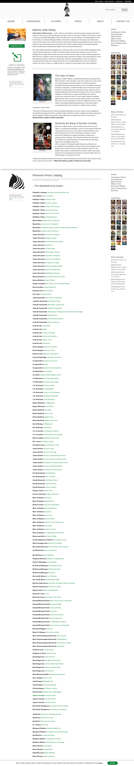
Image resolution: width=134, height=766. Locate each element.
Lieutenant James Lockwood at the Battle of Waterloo (59, 228)
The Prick (45, 725)
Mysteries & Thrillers (118, 41)
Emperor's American (50, 550)
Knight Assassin (51, 238)
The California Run (52, 632)
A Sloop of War (51, 199)
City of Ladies (50, 477)
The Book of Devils (46, 718)
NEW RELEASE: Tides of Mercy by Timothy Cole (118, 144)
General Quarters (50, 287)
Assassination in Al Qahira (54, 242)
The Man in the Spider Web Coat (58, 192)
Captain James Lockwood (49, 231)
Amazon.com (16, 46)
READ (16, 75)
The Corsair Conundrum (54, 298)
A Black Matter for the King (53, 434)
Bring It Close (49, 417)
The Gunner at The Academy (59, 706)
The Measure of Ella (52, 445)
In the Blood (49, 406)
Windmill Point (48, 681)
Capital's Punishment (55, 308)
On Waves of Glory (50, 688)
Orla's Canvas (61, 636)
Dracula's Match (50, 699)
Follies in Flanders (53, 494)
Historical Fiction (116, 34)
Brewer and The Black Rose (53, 466)
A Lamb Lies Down (48, 735)
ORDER (10, 85)
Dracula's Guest (50, 702)
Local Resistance (49, 399)
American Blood (48, 756)
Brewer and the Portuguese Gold (55, 459)
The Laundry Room (59, 540)
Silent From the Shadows (53, 368)
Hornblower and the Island (53, 470)
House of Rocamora (57, 615)
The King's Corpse (48, 441)
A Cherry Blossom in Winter (54, 664)
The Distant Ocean (52, 210)
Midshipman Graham (53, 273)
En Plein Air (60, 646)
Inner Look (48, 515)
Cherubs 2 (48, 498)
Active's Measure (54, 322)
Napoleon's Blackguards (55, 559)
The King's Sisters (52, 480)
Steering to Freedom (54, 357)
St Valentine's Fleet (55, 566)
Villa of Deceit (50, 657)
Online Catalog (99, 1)
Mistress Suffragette (51, 354)
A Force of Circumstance (51, 392)
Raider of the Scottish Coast (54, 522)
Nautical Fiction (116, 36)
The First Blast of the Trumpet (58, 547)
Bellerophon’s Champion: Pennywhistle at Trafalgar (65, 312)
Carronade (48, 526)
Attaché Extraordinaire (55, 319)
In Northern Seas (51, 217)
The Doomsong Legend (50, 378)
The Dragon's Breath (53, 252)
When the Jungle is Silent (54, 266)
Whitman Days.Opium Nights (52, 692)
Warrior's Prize (49, 350)
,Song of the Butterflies (51, 505)
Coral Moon (48, 371)
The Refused (49, 671)
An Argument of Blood (51, 431)
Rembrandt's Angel (52, 580)
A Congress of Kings (52, 263)
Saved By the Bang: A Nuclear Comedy (62, 583)
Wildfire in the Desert (52, 438)
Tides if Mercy (49, 291)
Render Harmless (51, 508)
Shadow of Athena (50, 347)
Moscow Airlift (50, 519)
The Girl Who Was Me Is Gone (55, 277)
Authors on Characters (17, 65)
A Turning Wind (48, 389)
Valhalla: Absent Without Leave (50, 375)
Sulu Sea (50, 629)
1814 (46, 364)
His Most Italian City (54, 728)
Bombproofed (52, 315)
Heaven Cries (51, 653)
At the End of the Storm (53, 597)
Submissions (119, 1)
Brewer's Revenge (50, 452)
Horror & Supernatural (118, 43)
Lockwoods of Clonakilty (49, 224)
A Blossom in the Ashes (52, 667)
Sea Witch (48, 410)
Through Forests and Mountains (57, 732)
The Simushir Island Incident (54, 533)
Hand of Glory (50, 280)
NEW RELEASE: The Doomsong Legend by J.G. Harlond (118, 129)
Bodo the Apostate (55, 618)
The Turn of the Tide (52, 213)
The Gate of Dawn (55, 587)
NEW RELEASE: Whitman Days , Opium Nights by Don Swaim (118, 122)
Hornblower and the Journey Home (56, 463)
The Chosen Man (49, 385)
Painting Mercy (62, 639)
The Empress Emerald (50, 396)
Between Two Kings (55, 543)
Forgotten (48, 512)
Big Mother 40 (49, 501)
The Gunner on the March (57, 709)
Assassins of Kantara (53, 256)
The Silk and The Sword (53, 660)
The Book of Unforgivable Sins (50, 714)
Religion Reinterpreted (57, 674)
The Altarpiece (51, 473)
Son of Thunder (51, 576)
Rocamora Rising (55, 604)
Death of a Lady (50, 529)
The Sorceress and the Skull (59, 625)
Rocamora (53, 611)
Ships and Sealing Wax (50, 590)
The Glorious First (54, 569)
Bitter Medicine (49, 555)
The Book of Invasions (47, 721)
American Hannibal (49, 685)
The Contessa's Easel (64, 643)
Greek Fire (49, 245)
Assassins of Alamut (52, 234)
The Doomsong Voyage (50, 382)
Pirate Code (49, 413)
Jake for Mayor (48, 196)
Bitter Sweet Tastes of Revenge (61, 601)
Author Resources (109, 1)
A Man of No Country (53, 206)
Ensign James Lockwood (51, 220)
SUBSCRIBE (128, 1)
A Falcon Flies (50, 248)
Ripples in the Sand (51, 420)
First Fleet (51, 573)
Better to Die (47, 678)
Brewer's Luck (49, 449)
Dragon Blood (48, 749)
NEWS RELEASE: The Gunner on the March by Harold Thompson (118, 137)
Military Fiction (116, 39)
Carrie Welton (52, 562)
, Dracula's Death (44, 695)
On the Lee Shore (51, 203)
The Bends (46, 343)
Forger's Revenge (49, 333)
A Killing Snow (50, 403)
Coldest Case (48, 491)
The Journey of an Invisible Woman (57, 284)
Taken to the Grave (51, 361)
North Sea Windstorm (53, 270)
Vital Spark (46, 326)
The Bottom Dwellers (50, 336)
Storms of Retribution (53, 259)
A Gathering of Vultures (58, 622)
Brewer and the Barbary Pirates (55, 455)
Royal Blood (47, 746)
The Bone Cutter (45, 294)
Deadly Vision (49, 650)
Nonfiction (114, 45)
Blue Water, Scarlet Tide (56, 305)
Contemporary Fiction (118, 32)
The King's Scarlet (54, 301)
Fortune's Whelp (50, 536)
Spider (45, 329)
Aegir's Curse (47, 340)
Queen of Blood (51, 484)
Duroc (47, 594)
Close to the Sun (55, 608)
